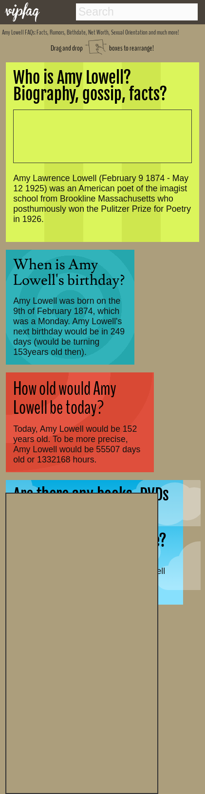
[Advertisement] (82, 642)
